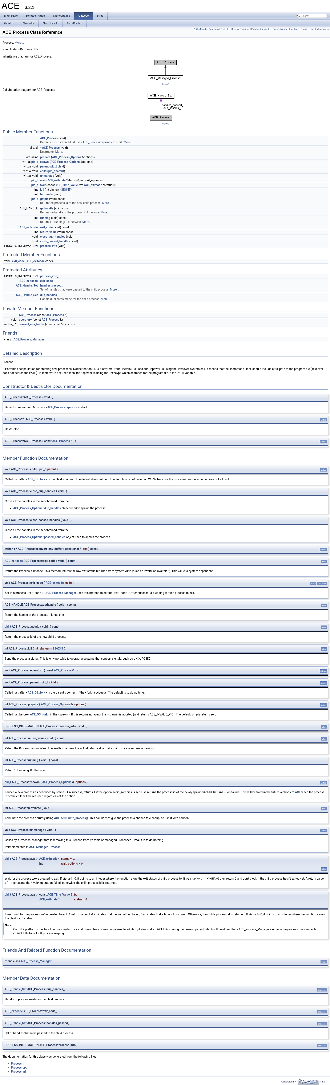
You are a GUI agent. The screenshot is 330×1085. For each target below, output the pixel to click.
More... (19, 42)
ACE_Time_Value (67, 185)
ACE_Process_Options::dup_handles (37, 508)
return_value (48, 232)
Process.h (17, 1063)
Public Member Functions (206, 29)
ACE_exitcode (56, 180)
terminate (46, 194)
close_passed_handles (55, 241)
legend (165, 84)
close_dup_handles (52, 236)
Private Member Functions (286, 29)
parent (44, 166)
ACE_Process (49, 138)
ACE (298, 792)
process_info (48, 246)
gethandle (46, 208)
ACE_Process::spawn (96, 142)
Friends (304, 29)
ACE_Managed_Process (44, 847)
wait (43, 180)
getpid (44, 199)
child (60, 166)
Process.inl (18, 1071)
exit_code (46, 227)
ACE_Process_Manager (28, 339)
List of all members (319, 29)
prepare (45, 157)
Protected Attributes (261, 29)
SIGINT (66, 189)
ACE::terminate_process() (71, 818)
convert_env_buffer (31, 324)
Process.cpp (19, 1067)
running (45, 218)
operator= (25, 319)
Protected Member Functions (235, 29)
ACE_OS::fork (36, 479)
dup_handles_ (49, 295)
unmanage (47, 175)
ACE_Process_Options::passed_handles (39, 537)
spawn (44, 161)
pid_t (34, 161)
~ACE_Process (50, 147)
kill (42, 189)
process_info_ (49, 276)
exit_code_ (47, 281)
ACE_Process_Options (66, 157)
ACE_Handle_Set (27, 285)
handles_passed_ (51, 285)
